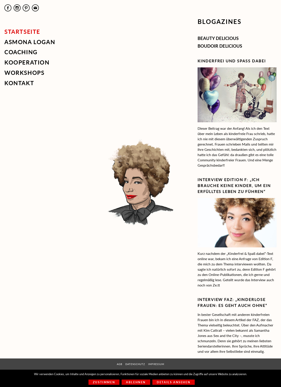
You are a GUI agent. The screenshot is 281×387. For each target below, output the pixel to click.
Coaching (21, 52)
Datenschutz (135, 364)
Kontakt (19, 82)
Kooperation (27, 62)
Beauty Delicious (218, 38)
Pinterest (26, 7)
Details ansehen (173, 382)
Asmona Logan (29, 41)
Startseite (22, 31)
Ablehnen (136, 382)
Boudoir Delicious (220, 46)
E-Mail (35, 7)
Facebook (7, 7)
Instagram (17, 7)
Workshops (24, 72)
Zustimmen (104, 382)
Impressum (156, 364)
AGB (119, 364)
